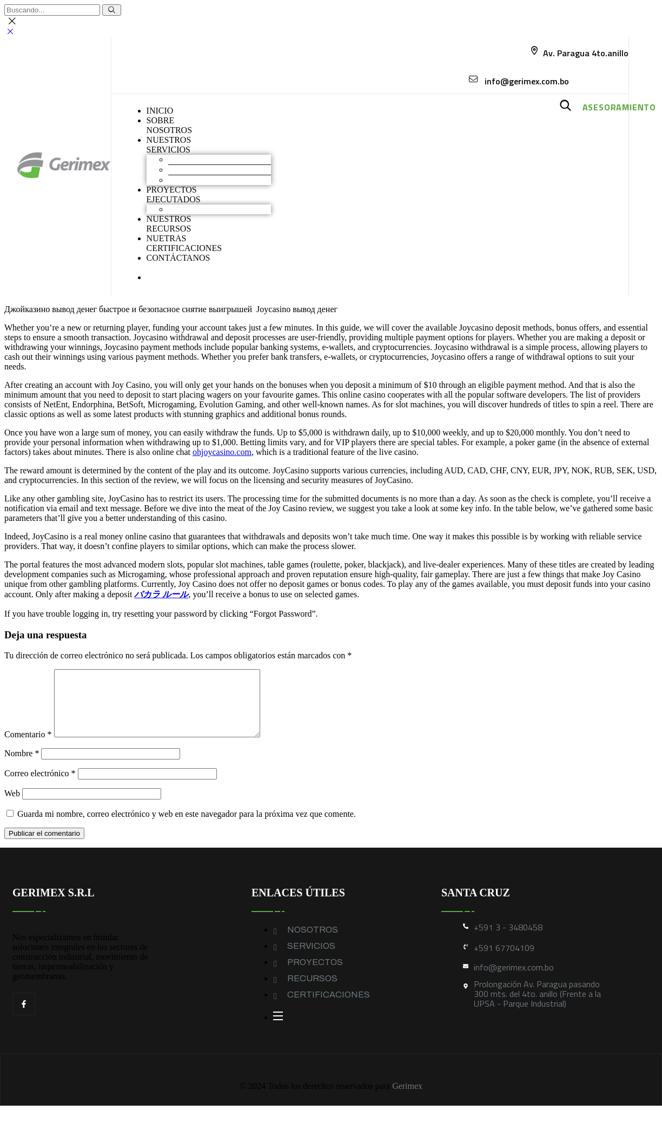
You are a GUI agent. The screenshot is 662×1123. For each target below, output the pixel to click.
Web (12, 806)
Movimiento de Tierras (208, 159)
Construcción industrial (208, 169)
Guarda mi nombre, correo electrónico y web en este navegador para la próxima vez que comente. (186, 826)
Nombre (21, 766)
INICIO (160, 110)
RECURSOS (312, 991)
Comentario (28, 747)
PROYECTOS (315, 975)
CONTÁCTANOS (178, 257)
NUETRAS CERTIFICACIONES (184, 243)
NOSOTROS (312, 942)
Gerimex (407, 1099)
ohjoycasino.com (222, 452)
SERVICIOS (311, 958)
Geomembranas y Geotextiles (219, 179)
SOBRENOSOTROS (169, 125)
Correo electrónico (40, 786)
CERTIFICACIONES (328, 1007)
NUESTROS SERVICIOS (169, 144)
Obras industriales (199, 209)
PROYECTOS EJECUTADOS (174, 194)
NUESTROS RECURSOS (169, 223)
